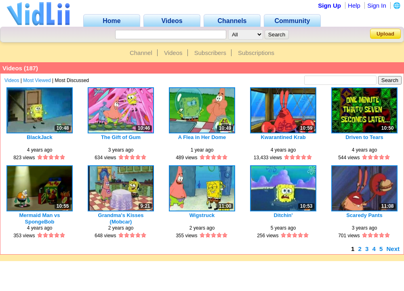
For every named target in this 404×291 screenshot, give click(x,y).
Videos (173, 52)
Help (354, 5)
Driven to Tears (364, 137)
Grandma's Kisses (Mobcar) (121, 218)
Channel (141, 52)
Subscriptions (256, 52)
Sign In (376, 5)
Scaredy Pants (364, 215)
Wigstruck (202, 215)
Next (393, 248)
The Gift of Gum (121, 137)
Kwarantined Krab (283, 137)
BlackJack (40, 137)
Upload (385, 34)
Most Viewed (36, 80)
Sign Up (329, 5)
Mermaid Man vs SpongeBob (39, 218)
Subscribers (210, 52)
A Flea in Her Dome (202, 137)
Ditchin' (283, 215)
